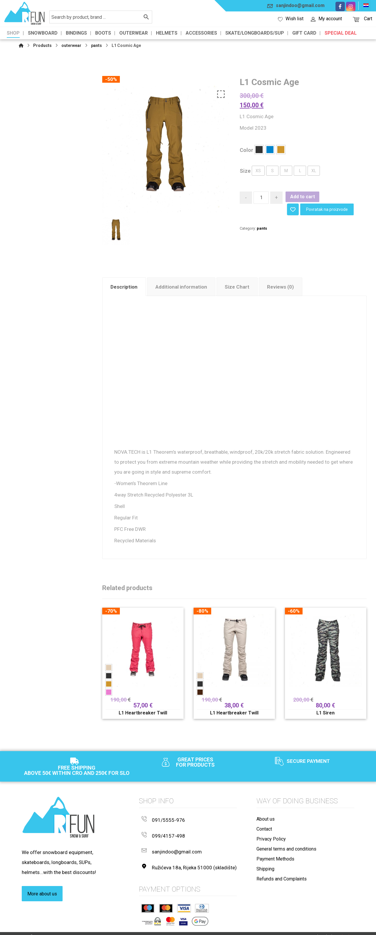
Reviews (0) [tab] (280, 288)
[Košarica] (356, 19)
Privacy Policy (271, 843)
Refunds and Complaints (281, 883)
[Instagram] (350, 6)
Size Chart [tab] (237, 288)
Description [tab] (123, 288)
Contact (264, 833)
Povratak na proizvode (327, 208)
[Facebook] (340, 6)
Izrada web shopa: (325, 929)
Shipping (265, 873)
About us (265, 823)
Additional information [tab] (181, 288)
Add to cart (302, 197)
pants (262, 228)
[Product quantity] (261, 198)
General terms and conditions (286, 853)
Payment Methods (275, 863)
